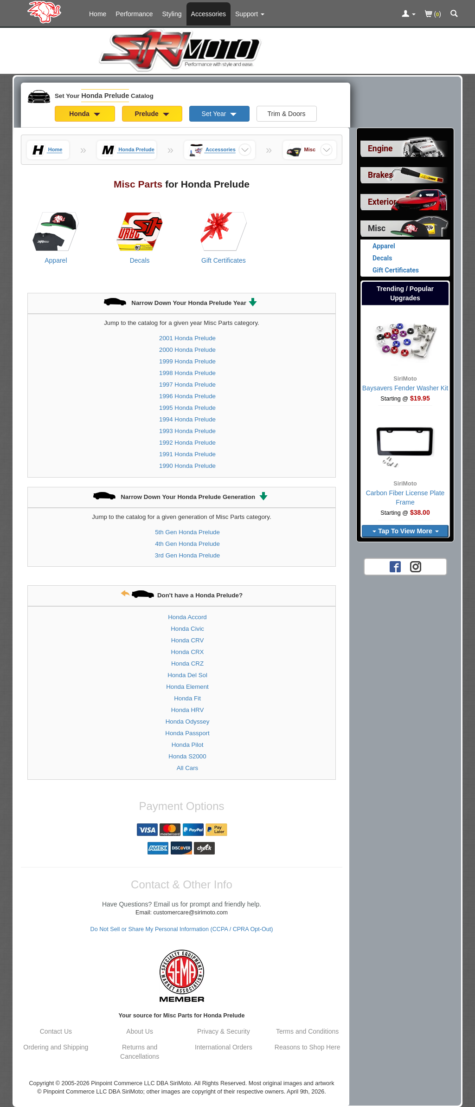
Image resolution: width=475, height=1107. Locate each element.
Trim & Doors (287, 113)
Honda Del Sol (187, 675)
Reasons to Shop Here (307, 1047)
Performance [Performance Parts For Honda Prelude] (134, 14)
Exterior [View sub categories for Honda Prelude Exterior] (382, 202)
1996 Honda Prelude (187, 396)
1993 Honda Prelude (187, 430)
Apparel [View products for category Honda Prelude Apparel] (56, 260)
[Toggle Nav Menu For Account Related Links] (408, 14)
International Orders (223, 1047)
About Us (139, 1031)
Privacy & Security (223, 1031)
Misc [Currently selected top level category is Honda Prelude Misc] (376, 228)
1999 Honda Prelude (187, 361)
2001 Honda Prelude (187, 338)
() (433, 14)
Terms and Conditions (307, 1031)
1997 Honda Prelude (187, 384)
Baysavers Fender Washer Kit (405, 388)
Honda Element (187, 686)
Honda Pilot (188, 744)
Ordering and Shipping (55, 1047)
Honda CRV (187, 640)
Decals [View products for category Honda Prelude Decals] (140, 260)
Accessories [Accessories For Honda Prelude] (208, 14)
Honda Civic (187, 628)
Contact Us (56, 1031)
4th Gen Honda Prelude (187, 543)
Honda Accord (187, 617)
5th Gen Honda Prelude (187, 532)
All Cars (188, 767)
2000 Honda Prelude (187, 349)
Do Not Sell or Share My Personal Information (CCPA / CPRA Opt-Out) (181, 929)
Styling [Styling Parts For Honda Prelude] (172, 14)
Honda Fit (187, 698)
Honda (84, 113)
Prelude (152, 113)
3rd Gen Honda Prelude (187, 555)
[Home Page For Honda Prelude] (46, 11)
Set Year (219, 113)
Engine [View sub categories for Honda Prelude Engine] (380, 148)
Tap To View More (405, 531)
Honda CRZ (187, 663)
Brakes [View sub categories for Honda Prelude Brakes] (380, 175)
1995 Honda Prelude (187, 407)
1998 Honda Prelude (187, 372)
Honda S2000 (187, 756)
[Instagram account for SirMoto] (415, 566)
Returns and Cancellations (139, 1051)
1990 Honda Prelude (187, 465)
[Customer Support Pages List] (250, 14)
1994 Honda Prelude (187, 419)
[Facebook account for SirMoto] (395, 566)
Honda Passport (187, 733)
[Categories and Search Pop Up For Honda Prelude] (454, 14)
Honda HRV (187, 709)
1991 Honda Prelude (187, 454)
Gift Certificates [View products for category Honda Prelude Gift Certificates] (223, 260)
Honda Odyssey (188, 721)
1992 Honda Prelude (187, 442)
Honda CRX (187, 651)
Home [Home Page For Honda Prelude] (97, 14)
